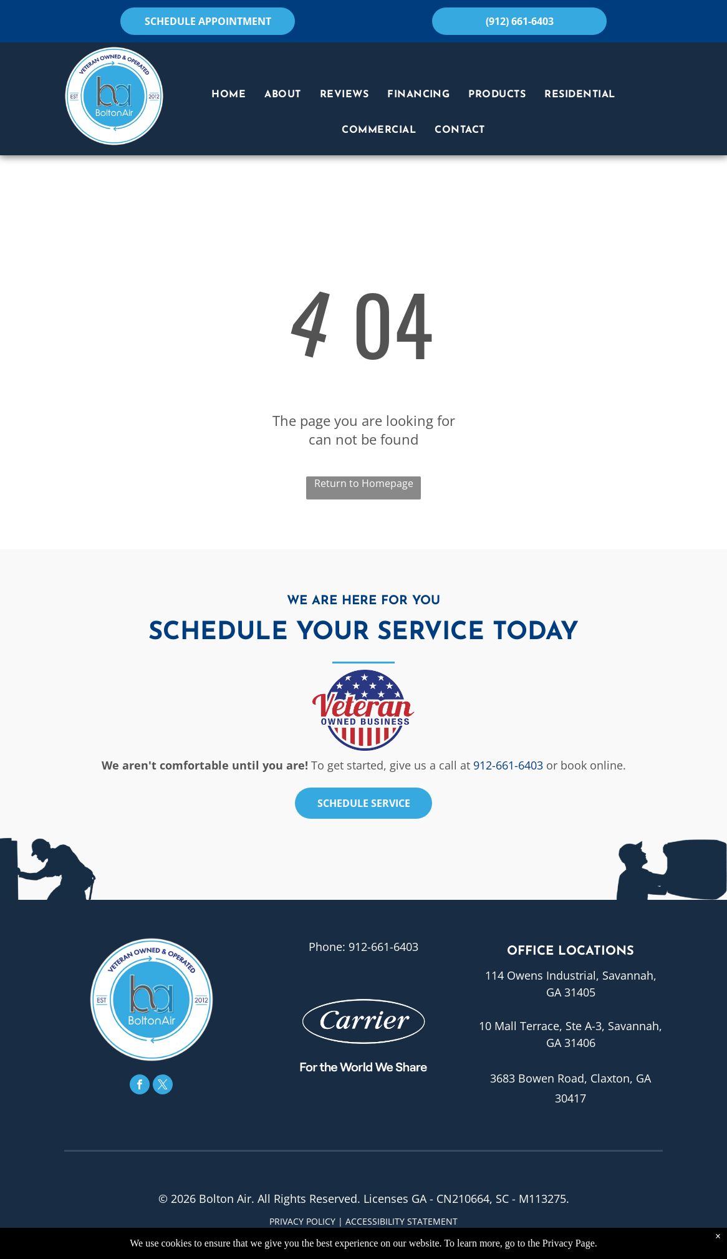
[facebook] (140, 1085)
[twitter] (163, 1085)
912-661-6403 (508, 765)
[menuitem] (228, 94)
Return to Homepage (363, 483)
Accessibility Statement (401, 1221)
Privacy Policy (302, 1221)
